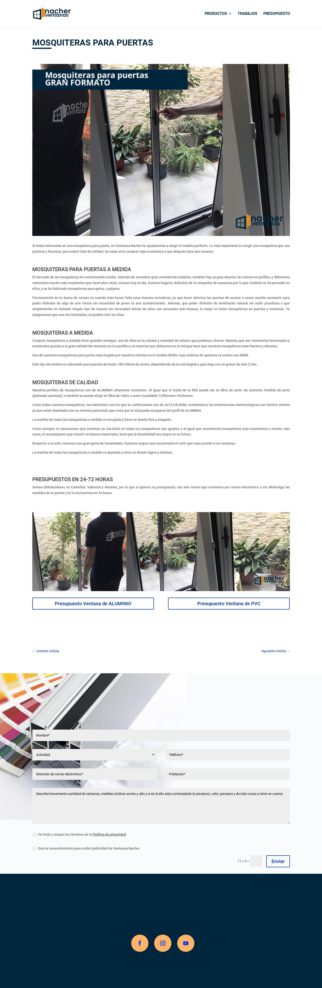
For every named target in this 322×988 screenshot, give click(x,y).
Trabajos (247, 14)
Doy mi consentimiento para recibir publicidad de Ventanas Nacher (86, 848)
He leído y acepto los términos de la (79, 835)
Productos (216, 14)
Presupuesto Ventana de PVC (228, 603)
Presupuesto (276, 14)
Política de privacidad (109, 834)
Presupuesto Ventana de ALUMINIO (93, 603)
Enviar (278, 861)
